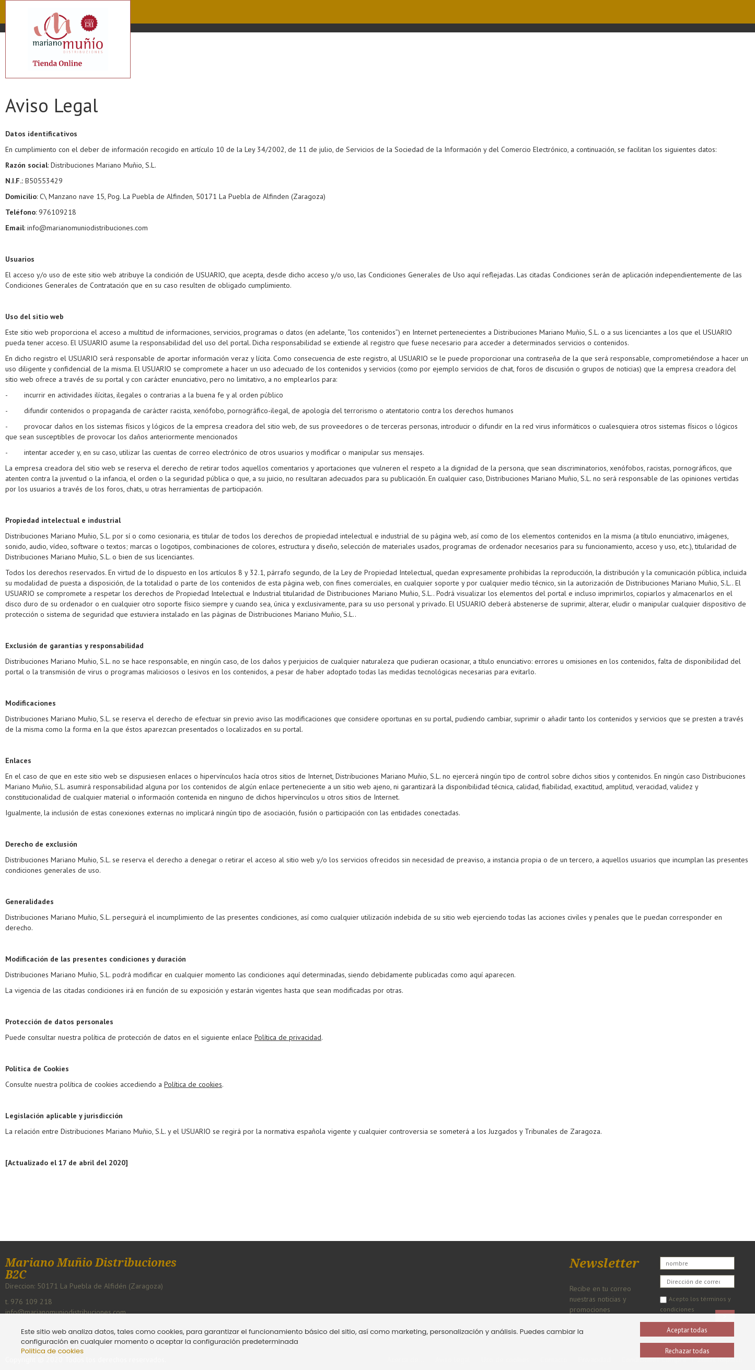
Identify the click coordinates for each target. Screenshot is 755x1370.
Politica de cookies (52, 1351)
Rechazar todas (687, 1350)
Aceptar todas (687, 1330)
